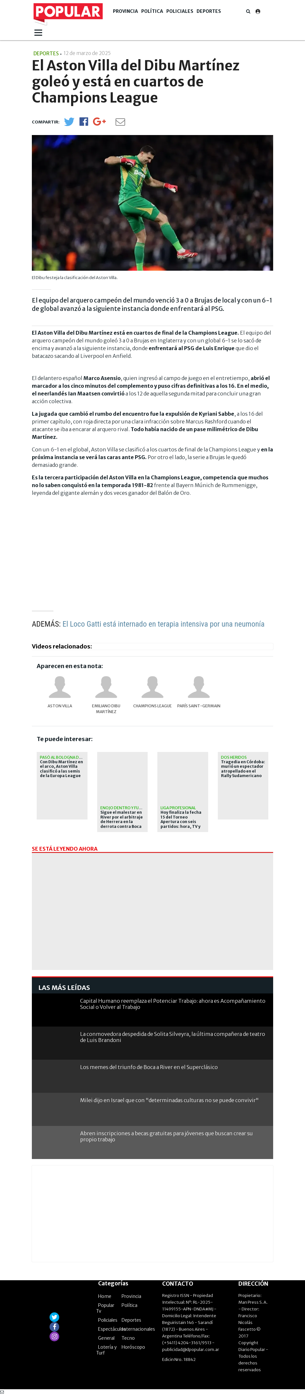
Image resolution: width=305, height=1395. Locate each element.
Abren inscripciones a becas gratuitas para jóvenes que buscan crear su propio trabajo (166, 1136)
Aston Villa (60, 705)
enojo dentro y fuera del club (132, 807)
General (106, 1338)
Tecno (128, 1338)
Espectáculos (112, 1329)
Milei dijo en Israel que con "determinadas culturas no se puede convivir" (169, 1100)
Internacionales (138, 1329)
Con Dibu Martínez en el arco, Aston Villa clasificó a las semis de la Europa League (61, 769)
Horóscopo (133, 1347)
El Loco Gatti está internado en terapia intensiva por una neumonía (163, 624)
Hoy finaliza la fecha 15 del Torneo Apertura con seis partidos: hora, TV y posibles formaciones (181, 824)
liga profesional (178, 807)
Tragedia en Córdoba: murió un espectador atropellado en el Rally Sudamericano (243, 769)
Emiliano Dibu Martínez (106, 708)
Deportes (209, 11)
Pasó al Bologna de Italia (66, 757)
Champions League (152, 705)
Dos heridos (234, 757)
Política (152, 11)
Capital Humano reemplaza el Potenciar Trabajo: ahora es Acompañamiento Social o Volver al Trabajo (172, 1004)
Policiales (179, 11)
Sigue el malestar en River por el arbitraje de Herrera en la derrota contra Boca (121, 819)
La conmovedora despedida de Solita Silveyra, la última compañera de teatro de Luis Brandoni (172, 1037)
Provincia (125, 11)
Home (104, 1296)
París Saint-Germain (198, 705)
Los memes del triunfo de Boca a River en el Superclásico (149, 1067)
